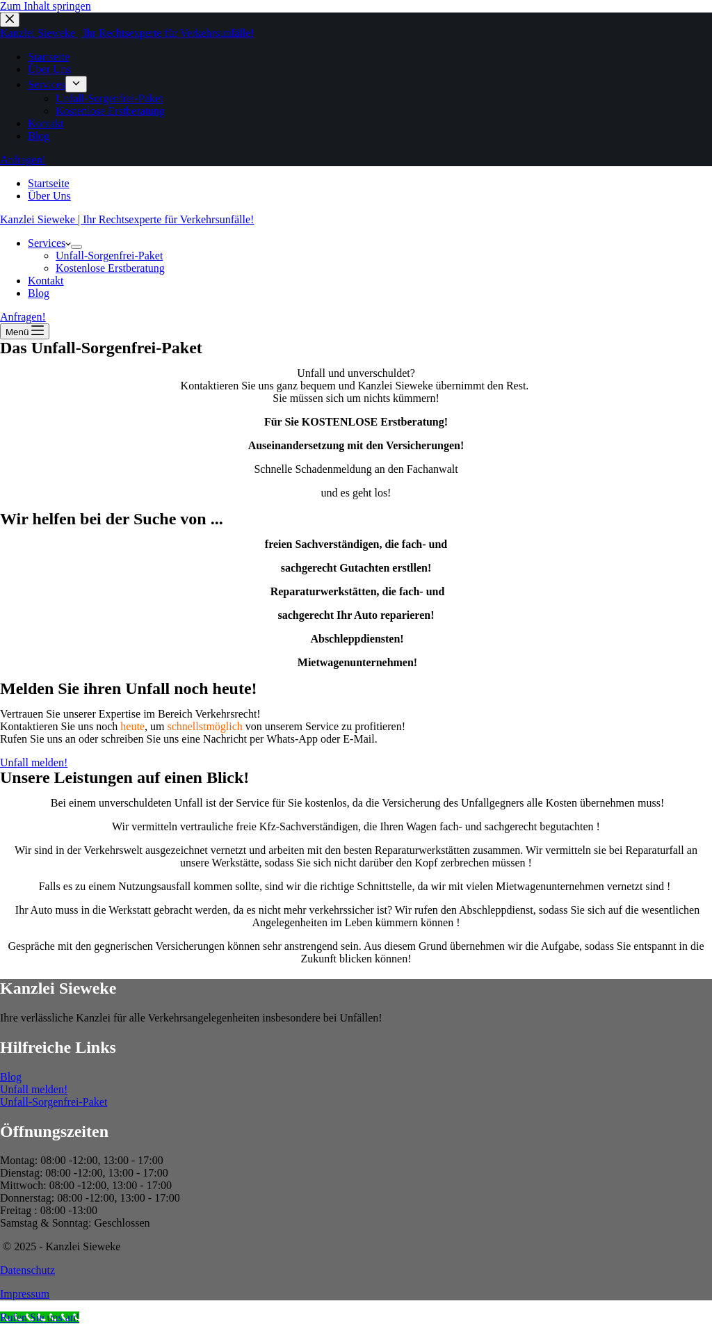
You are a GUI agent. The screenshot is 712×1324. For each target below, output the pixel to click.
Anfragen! (23, 160)
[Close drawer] (9, 20)
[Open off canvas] (24, 331)
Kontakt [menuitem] (46, 123)
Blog (11, 1077)
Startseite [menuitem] (49, 57)
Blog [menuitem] (38, 136)
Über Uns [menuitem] (49, 69)
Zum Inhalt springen (45, 6)
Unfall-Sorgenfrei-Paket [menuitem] (109, 98)
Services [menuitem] (46, 84)
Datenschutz (27, 1270)
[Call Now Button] (39, 1317)
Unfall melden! (33, 1089)
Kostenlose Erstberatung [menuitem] (110, 111)
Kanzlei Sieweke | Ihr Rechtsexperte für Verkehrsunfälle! (127, 33)
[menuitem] (76, 84)
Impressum (24, 1294)
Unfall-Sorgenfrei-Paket (53, 1102)
